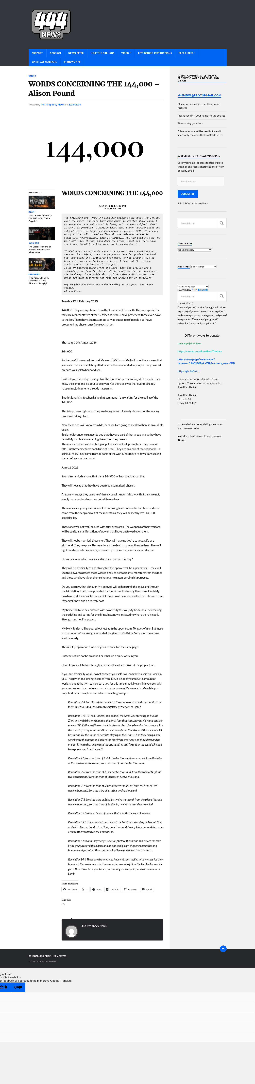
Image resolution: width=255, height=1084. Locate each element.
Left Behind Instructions (155, 53)
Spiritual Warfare (44, 62)
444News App (72, 62)
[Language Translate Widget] (193, 286)
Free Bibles (186, 53)
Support (37, 53)
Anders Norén (48, 961)
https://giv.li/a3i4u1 (189, 371)
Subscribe (188, 194)
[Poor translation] (18, 987)
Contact (55, 53)
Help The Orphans (102, 53)
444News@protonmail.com (199, 95)
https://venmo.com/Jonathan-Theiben (200, 351)
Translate (200, 289)
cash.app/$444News (190, 343)
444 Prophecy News (53, 104)
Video (125, 53)
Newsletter (76, 53)
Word (33, 76)
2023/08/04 (75, 104)
